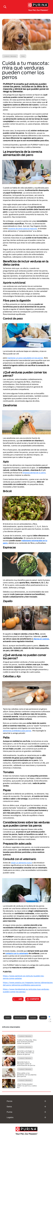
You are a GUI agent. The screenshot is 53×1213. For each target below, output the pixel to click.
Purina (9, 1112)
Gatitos (43, 1017)
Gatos (9, 1107)
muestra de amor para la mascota (22, 229)
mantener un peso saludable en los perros (25, 358)
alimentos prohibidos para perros (17, 731)
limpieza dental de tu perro (34, 473)
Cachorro (33, 1017)
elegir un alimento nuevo (21, 863)
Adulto (7, 1017)
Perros (9, 1101)
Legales (10, 1117)
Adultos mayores (20, 1017)
